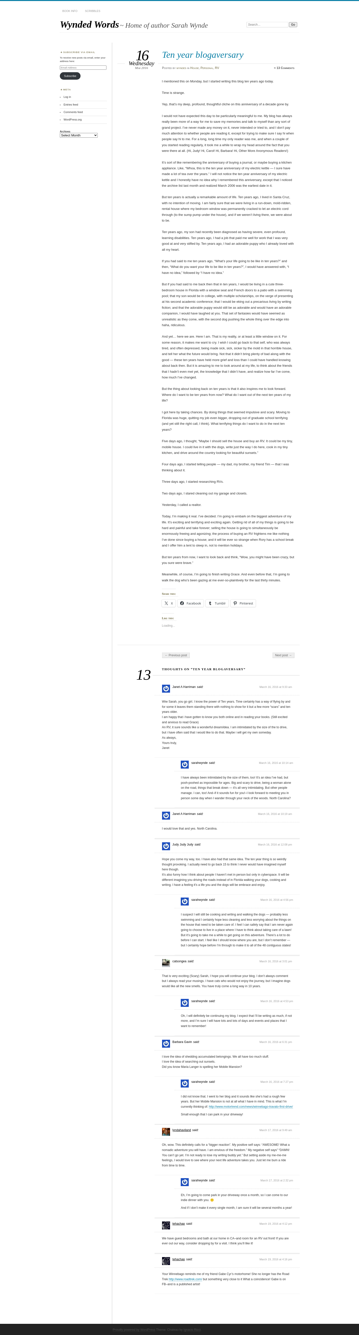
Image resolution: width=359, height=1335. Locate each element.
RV (217, 68)
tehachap (179, 1223)
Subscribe (70, 75)
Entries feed (71, 104)
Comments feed (73, 112)
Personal (206, 68)
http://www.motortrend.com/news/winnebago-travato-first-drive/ (251, 1106)
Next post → (283, 655)
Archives (65, 131)
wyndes (181, 68)
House (194, 68)
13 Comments (285, 68)
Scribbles (92, 10)
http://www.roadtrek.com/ (185, 1279)
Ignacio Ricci (192, 1330)
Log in (67, 96)
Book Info (70, 10)
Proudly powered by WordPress (134, 1330)
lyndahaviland (182, 1130)
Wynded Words (89, 24)
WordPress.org (73, 119)
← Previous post (176, 655)
